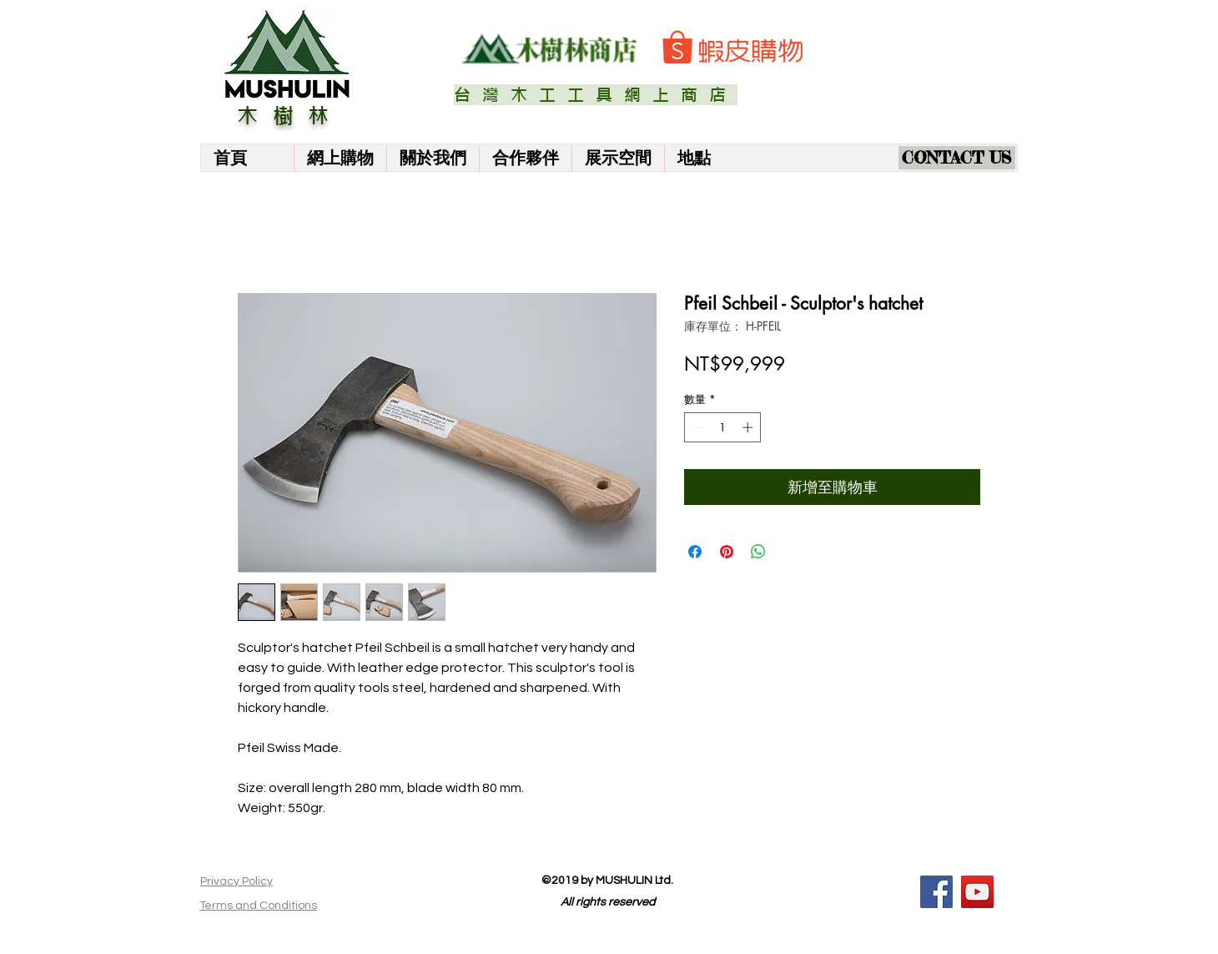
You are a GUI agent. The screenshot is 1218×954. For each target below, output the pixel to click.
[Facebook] (936, 892)
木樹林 (290, 116)
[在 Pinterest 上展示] (727, 552)
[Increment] (749, 427)
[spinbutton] (723, 427)
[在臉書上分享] (695, 552)
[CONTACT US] (956, 157)
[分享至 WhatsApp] (758, 552)
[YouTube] (977, 892)
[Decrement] (697, 427)
